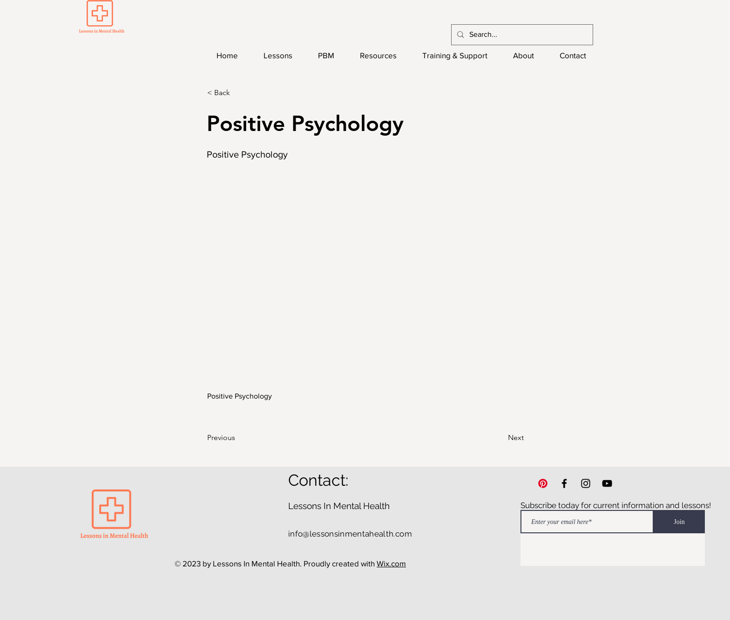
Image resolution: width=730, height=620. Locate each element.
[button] (238, 92)
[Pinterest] (543, 483)
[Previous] (238, 437)
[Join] (679, 521)
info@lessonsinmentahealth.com (350, 533)
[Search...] (521, 35)
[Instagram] (586, 483)
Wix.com (391, 563)
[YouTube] (607, 483)
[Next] (500, 437)
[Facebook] (564, 483)
